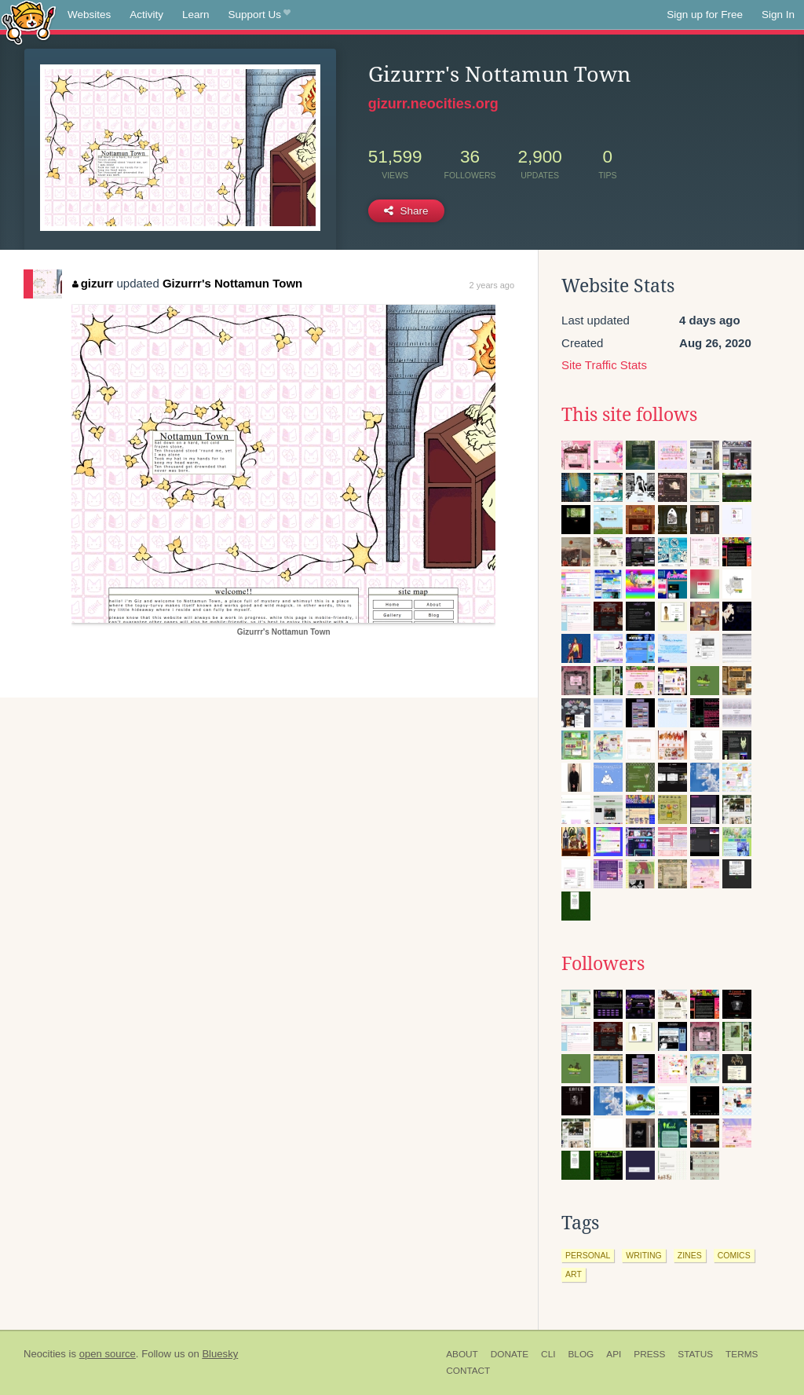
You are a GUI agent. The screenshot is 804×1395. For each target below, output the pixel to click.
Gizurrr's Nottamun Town (232, 283)
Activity (146, 14)
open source (107, 1354)
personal (587, 1255)
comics (734, 1255)
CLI (548, 1354)
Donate (509, 1354)
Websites (89, 14)
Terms (741, 1354)
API (613, 1354)
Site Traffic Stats (604, 365)
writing (644, 1255)
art (573, 1274)
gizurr (92, 283)
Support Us (259, 15)
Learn (196, 14)
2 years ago (492, 285)
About (462, 1354)
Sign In (778, 14)
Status (695, 1354)
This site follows (629, 415)
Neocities (45, 1354)
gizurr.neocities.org (433, 104)
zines (690, 1255)
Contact (468, 1370)
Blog (581, 1354)
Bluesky (220, 1354)
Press (649, 1354)
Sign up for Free (705, 14)
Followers (603, 964)
